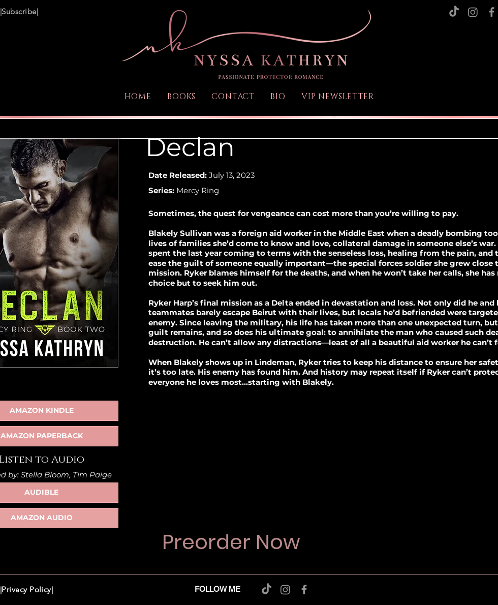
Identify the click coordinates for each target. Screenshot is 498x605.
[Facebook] (491, 12)
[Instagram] (472, 12)
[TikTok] (454, 12)
